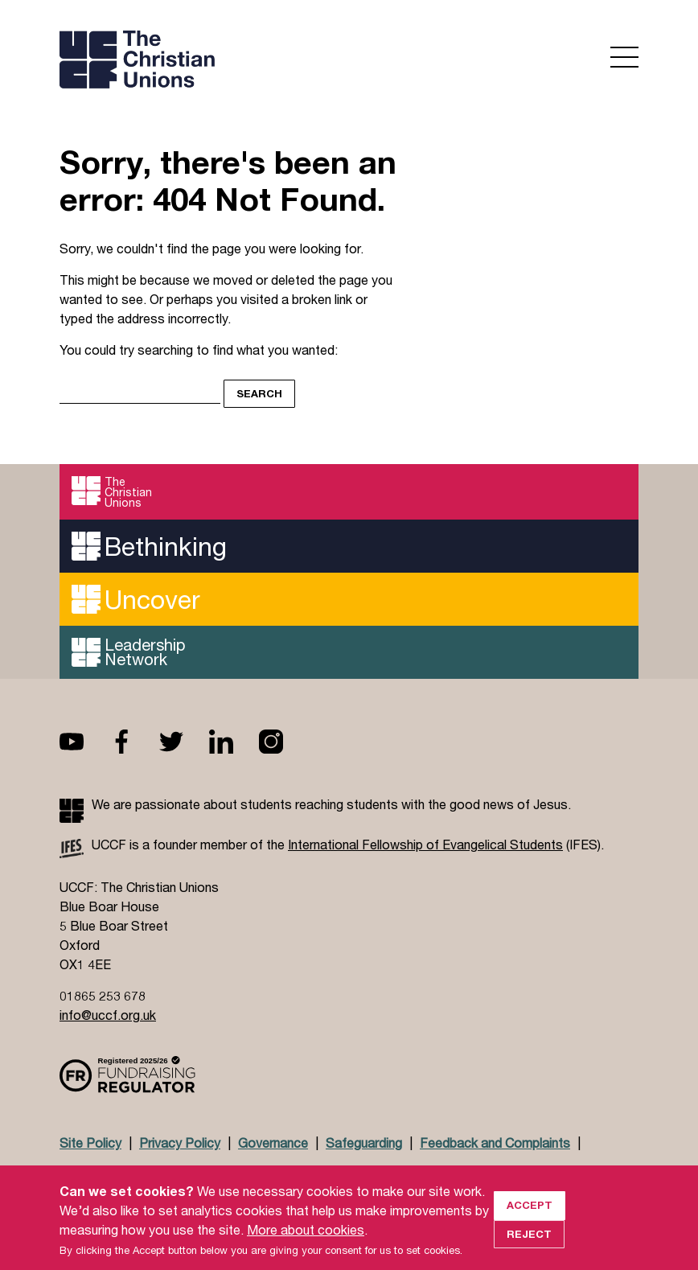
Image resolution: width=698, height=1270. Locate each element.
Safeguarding (364, 1142)
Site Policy (90, 1142)
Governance (273, 1142)
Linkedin (234, 742)
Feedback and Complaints (495, 1142)
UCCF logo (199, 61)
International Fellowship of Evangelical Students (425, 844)
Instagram (284, 742)
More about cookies (305, 1244)
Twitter (184, 742)
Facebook (134, 742)
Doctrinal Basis (104, 1173)
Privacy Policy (179, 1142)
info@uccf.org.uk (108, 1014)
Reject (529, 1249)
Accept (529, 1220)
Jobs (180, 1173)
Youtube (84, 742)
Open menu (624, 57)
